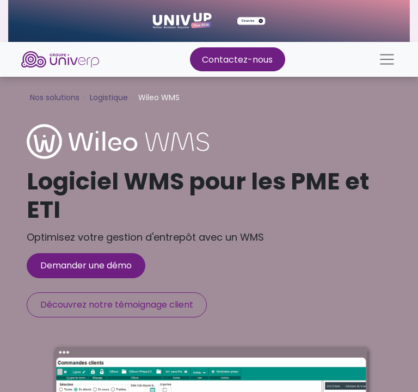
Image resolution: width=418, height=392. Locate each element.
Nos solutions (54, 97)
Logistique (109, 97)
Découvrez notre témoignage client (116, 304)
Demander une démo (86, 265)
